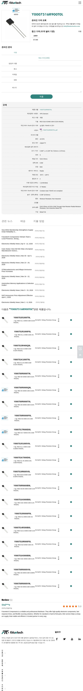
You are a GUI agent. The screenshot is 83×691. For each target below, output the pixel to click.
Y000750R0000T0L (20, 360)
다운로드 (2, 674)
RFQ (74, 278)
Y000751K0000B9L (20, 514)
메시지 (14, 82)
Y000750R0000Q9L (20, 346)
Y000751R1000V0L (20, 402)
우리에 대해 (2, 647)
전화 (15, 74)
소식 (2, 666)
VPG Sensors (44, 108)
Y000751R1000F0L (20, 290)
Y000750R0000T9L (20, 332)
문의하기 (2, 658)
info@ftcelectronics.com (72, 26)
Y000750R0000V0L (20, 528)
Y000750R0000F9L (21, 374)
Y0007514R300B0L (20, 486)
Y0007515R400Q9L (20, 304)
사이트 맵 (3, 682)
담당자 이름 (13, 58)
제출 (41, 91)
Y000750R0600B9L (20, 444)
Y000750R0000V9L (20, 542)
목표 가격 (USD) (48, 52)
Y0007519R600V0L (20, 430)
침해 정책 (2, 621)
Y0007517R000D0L (20, 388)
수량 (15, 52)
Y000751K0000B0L (20, 458)
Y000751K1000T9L (20, 318)
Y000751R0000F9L (21, 472)
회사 (15, 63)
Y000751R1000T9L (20, 276)
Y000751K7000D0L (20, 416)
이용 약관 (2, 612)
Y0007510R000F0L (20, 500)
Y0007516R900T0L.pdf (50, 124)
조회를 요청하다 (2, 634)
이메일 (14, 69)
